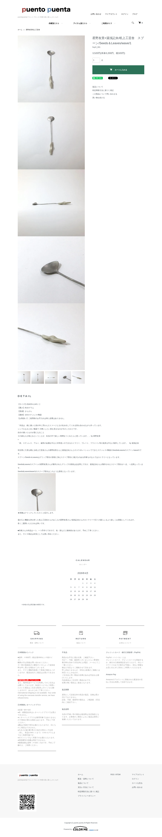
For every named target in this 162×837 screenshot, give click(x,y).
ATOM (118, 774)
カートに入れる (118, 69)
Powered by (81, 828)
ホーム (20, 30)
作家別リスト (54, 23)
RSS (112, 774)
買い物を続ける (98, 98)
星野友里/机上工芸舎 (33, 30)
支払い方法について (86, 787)
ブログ (134, 14)
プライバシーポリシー (87, 796)
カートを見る (137, 783)
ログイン (124, 14)
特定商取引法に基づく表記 (103, 90)
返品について (97, 87)
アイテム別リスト (80, 23)
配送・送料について (86, 779)
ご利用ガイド (106, 23)
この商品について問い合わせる (104, 94)
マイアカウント (111, 14)
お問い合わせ (96, 14)
